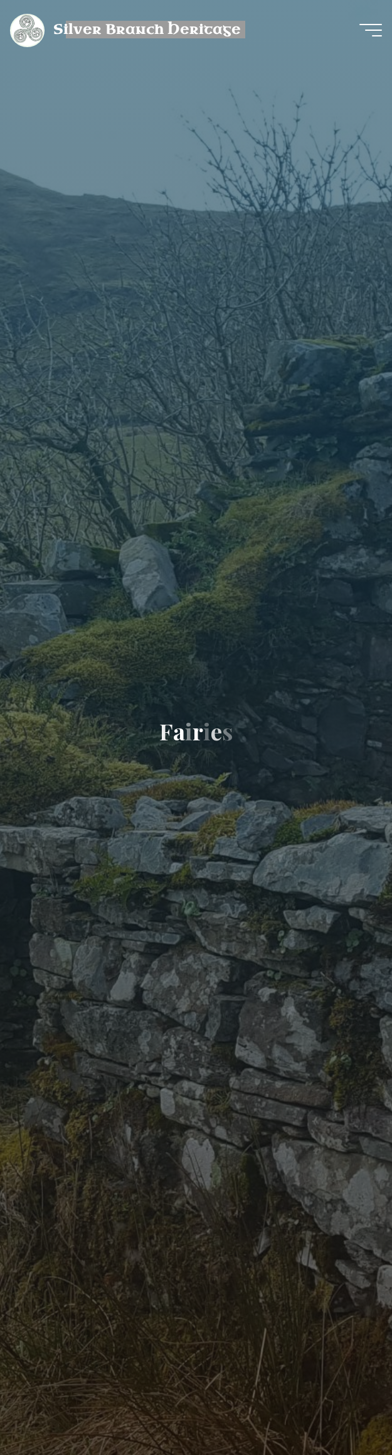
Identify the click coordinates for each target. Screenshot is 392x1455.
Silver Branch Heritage (147, 29)
